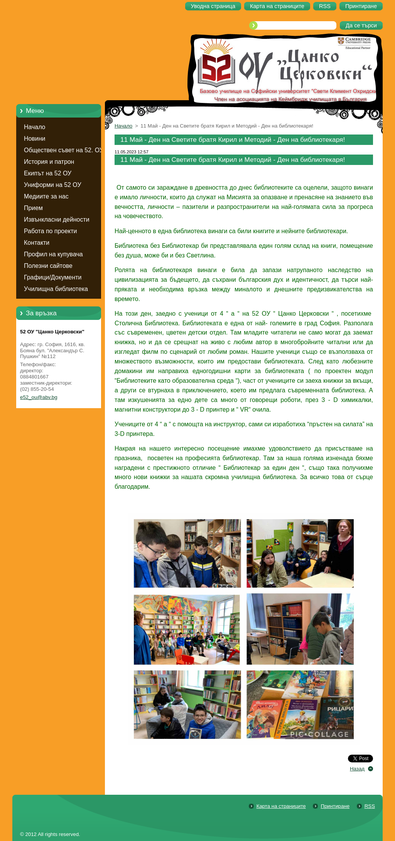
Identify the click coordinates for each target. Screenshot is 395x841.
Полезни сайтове (48, 265)
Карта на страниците (281, 806)
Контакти (36, 242)
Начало (34, 127)
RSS (370, 806)
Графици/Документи (52, 277)
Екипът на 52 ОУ (47, 173)
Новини (34, 138)
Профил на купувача (53, 254)
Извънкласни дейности (56, 219)
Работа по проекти (50, 231)
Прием (33, 208)
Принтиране (335, 806)
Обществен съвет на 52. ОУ (63, 150)
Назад (357, 769)
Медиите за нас (46, 196)
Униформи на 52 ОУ (52, 185)
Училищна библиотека (56, 289)
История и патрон (49, 161)
